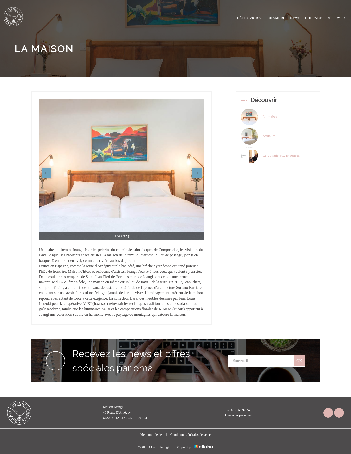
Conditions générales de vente (190, 434)
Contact (313, 18)
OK (299, 361)
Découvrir (250, 18)
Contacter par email (236, 415)
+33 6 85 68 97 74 (235, 410)
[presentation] (46, 173)
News (295, 18)
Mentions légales (151, 434)
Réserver (336, 18)
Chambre (276, 18)
